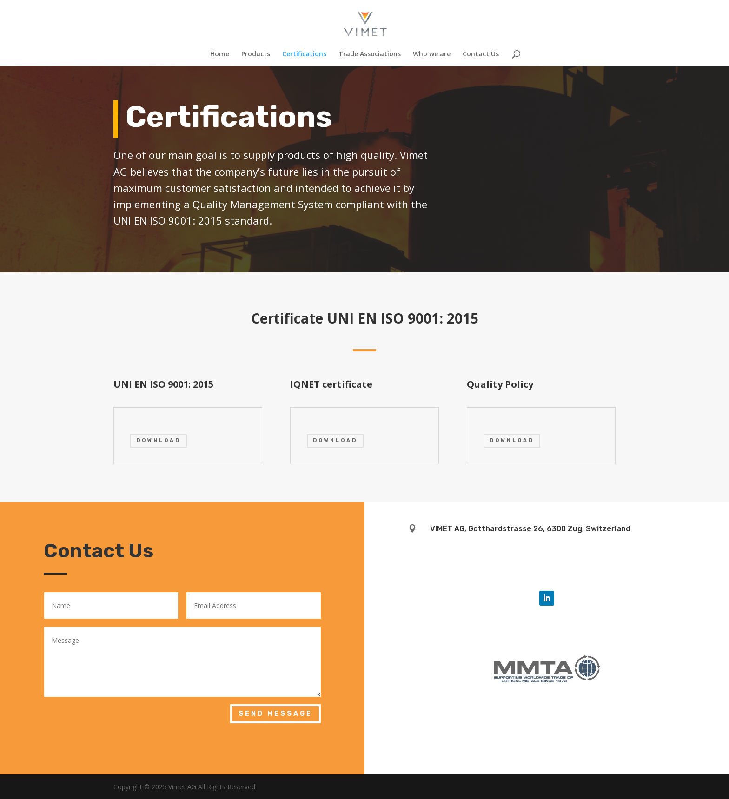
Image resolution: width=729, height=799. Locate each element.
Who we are (432, 54)
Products (255, 54)
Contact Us (481, 54)
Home (219, 54)
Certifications (304, 54)
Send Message (275, 714)
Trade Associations (369, 54)
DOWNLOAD (158, 440)
